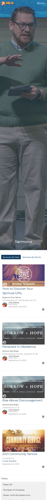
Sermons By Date (11, 257)
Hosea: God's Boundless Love (16, 495)
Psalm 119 (7, 484)
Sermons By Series (32, 257)
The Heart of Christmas (14, 490)
